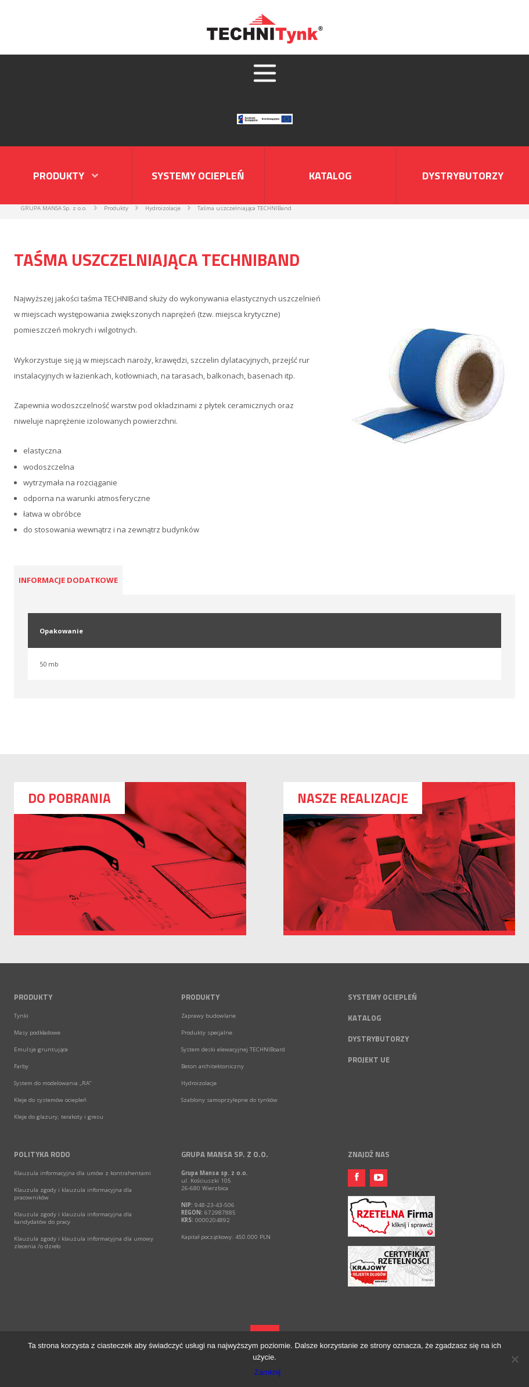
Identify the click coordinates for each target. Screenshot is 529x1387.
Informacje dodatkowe (68, 580)
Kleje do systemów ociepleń (50, 1100)
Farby (21, 1066)
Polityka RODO (42, 1154)
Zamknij (267, 1372)
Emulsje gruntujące (41, 1049)
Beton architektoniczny (212, 1066)
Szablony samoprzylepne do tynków (229, 1100)
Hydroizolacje (199, 1083)
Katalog (330, 175)
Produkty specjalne (206, 1032)
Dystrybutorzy (462, 175)
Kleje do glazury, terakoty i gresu (58, 1117)
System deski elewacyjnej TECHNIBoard (233, 1049)
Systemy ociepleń (198, 175)
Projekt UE (369, 1059)
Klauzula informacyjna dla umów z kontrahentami (82, 1173)
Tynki (21, 1015)
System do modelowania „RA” (52, 1083)
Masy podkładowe (37, 1032)
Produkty (33, 997)
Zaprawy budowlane (208, 1015)
